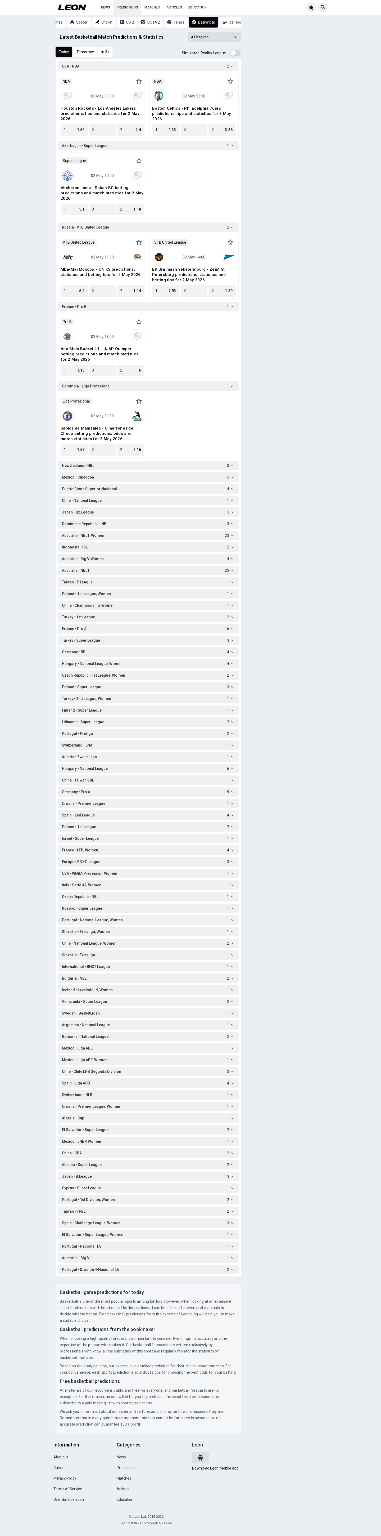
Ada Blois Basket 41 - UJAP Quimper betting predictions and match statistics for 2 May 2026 (99, 354)
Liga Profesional (76, 401)
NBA (66, 81)
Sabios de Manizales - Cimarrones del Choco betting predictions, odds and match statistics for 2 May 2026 (97, 433)
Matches (152, 7)
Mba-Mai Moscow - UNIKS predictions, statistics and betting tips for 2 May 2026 (101, 272)
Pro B (67, 322)
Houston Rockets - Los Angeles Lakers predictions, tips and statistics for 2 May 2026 (100, 113)
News (105, 7)
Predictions (127, 7)
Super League (74, 161)
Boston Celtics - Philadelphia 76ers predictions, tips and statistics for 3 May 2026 (191, 113)
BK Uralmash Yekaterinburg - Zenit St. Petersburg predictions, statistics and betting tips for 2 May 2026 (189, 274)
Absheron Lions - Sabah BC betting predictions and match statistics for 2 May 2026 (102, 193)
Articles (174, 7)
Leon (197, 1445)
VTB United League (79, 242)
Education (197, 7)
